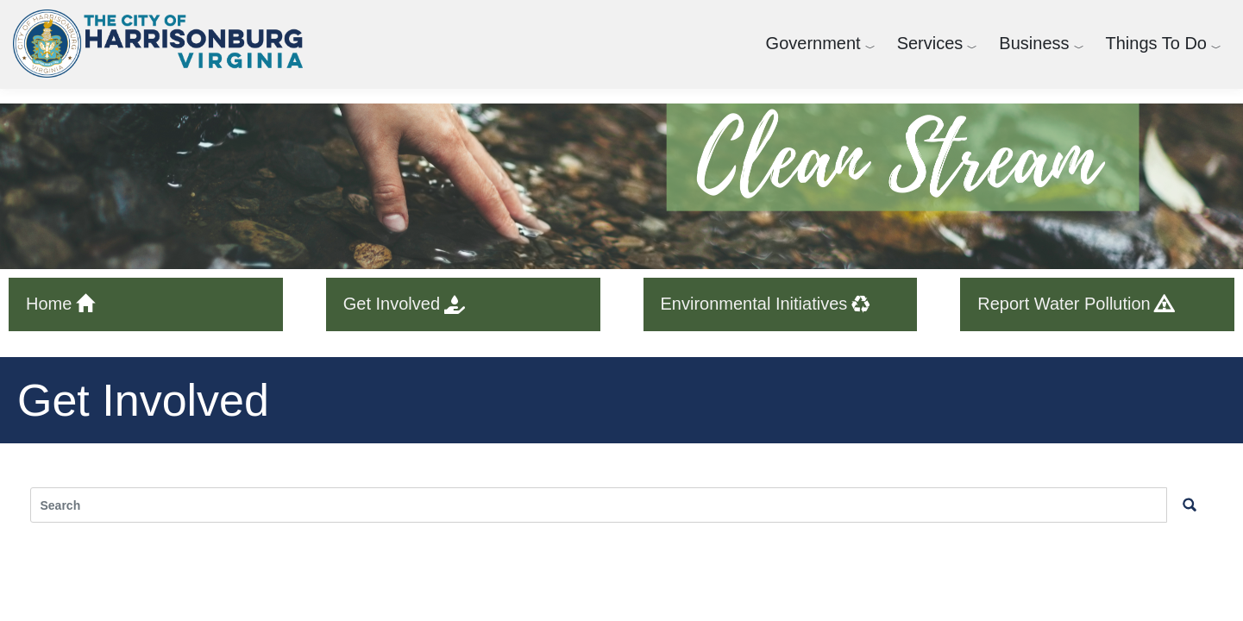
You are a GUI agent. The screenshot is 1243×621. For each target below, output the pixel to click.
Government (813, 43)
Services (930, 43)
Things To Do (1156, 43)
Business (1034, 43)
